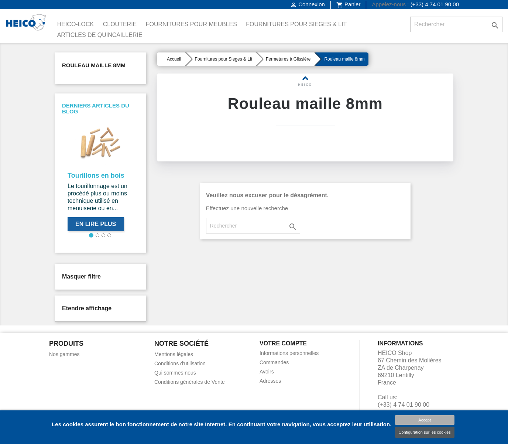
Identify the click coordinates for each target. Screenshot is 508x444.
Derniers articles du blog (95, 108)
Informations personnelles (289, 353)
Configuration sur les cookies (425, 432)
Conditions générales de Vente (189, 382)
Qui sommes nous (175, 373)
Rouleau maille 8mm (94, 65)
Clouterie (120, 24)
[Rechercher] (456, 24)
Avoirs (267, 372)
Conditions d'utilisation (180, 363)
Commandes (274, 362)
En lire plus (95, 224)
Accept (424, 420)
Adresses (270, 381)
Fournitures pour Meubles (191, 24)
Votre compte (283, 343)
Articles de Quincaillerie (100, 35)
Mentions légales (173, 354)
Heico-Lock (75, 24)
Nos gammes (64, 354)
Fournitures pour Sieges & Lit (296, 24)
